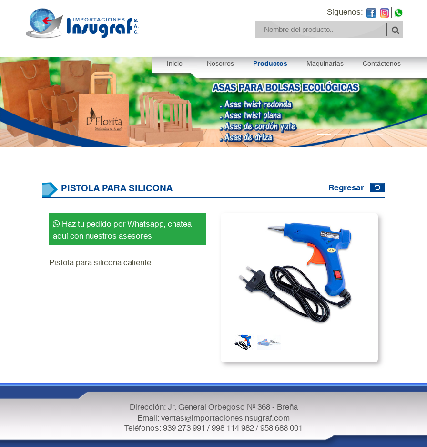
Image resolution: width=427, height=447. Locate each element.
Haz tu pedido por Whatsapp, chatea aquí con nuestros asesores (122, 229)
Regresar (346, 186)
